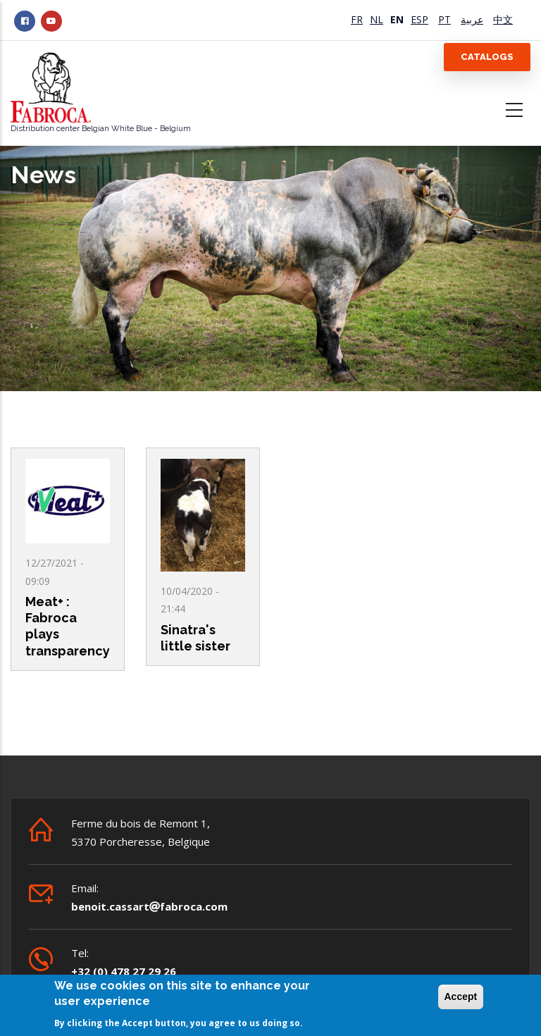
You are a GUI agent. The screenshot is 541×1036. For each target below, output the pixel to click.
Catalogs (487, 56)
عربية (472, 19)
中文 (503, 19)
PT (444, 19)
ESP (419, 19)
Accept (461, 997)
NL (376, 19)
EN (397, 19)
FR (357, 19)
